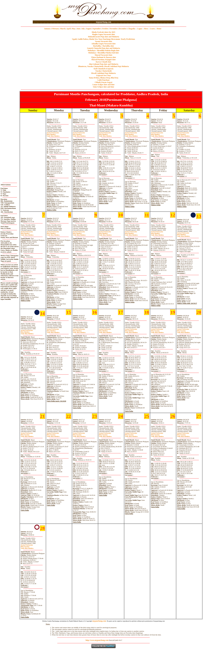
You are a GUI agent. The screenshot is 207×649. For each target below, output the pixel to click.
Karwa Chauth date (103, 62)
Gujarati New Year (103, 75)
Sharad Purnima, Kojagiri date (103, 60)
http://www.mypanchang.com (97, 640)
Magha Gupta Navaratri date (103, 34)
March (62, 29)
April (69, 29)
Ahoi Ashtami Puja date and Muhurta (103, 64)
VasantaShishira (157, 331)
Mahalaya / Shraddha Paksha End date (103, 53)
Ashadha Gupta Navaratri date (103, 44)
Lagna (139, 29)
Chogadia (131, 29)
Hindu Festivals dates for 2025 (103, 32)
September (96, 29)
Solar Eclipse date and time (103, 87)
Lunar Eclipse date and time (103, 85)
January (47, 29)
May (73, 29)
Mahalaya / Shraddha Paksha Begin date (103, 50)
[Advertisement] (42, 10)
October (105, 29)
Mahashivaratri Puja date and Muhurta (103, 37)
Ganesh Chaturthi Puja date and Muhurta (103, 48)
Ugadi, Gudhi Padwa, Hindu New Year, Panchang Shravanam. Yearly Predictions (103, 39)
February (55, 29)
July (83, 29)
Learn (152, 29)
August (88, 29)
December (123, 29)
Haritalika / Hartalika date (103, 46)
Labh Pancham (103, 80)
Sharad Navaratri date (103, 55)
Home (159, 29)
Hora (146, 29)
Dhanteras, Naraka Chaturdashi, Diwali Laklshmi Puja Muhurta (103, 66)
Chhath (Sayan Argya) (103, 82)
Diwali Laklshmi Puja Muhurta (103, 73)
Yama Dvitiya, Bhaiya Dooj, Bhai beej (103, 78)
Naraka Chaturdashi (103, 71)
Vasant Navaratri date (103, 41)
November (114, 29)
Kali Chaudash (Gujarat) (103, 69)
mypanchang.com (103, 22)
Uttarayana (53, 133)
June (78, 29)
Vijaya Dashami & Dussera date (103, 57)
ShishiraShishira (53, 135)
